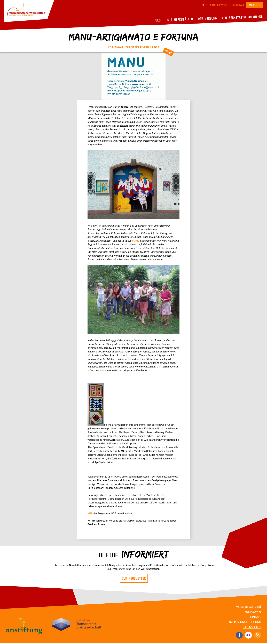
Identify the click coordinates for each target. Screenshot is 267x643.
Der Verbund (207, 18)
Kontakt (255, 617)
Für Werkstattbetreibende (242, 17)
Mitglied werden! (220, 5)
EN (207, 5)
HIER (90, 513)
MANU (135, 241)
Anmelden (254, 5)
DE (203, 5)
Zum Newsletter (134, 578)
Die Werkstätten (180, 19)
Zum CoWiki (238, 5)
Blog (158, 20)
